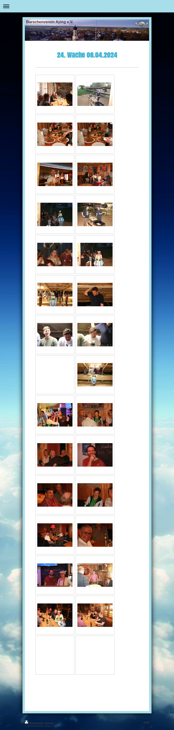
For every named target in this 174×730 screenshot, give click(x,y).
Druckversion (34, 723)
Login (146, 722)
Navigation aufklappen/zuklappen (87, 6)
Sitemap (49, 723)
